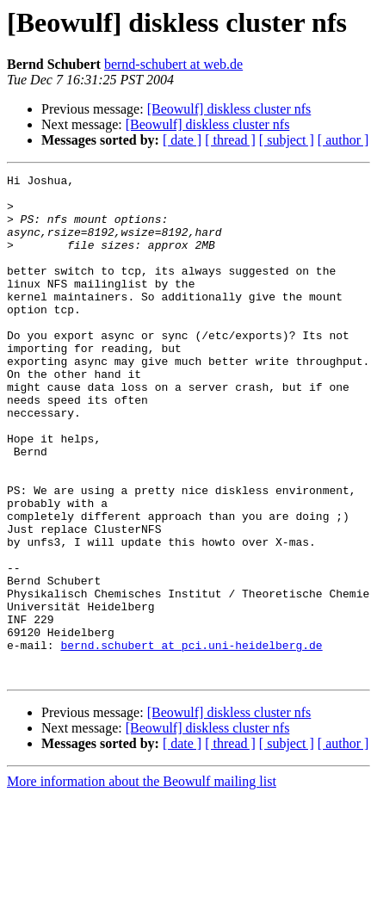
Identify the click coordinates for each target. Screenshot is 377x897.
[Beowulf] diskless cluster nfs (229, 109)
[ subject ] (286, 140)
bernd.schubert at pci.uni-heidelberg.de (191, 740)
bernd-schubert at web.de (173, 64)
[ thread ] (230, 140)
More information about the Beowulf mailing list (141, 882)
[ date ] (182, 140)
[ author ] (343, 140)
